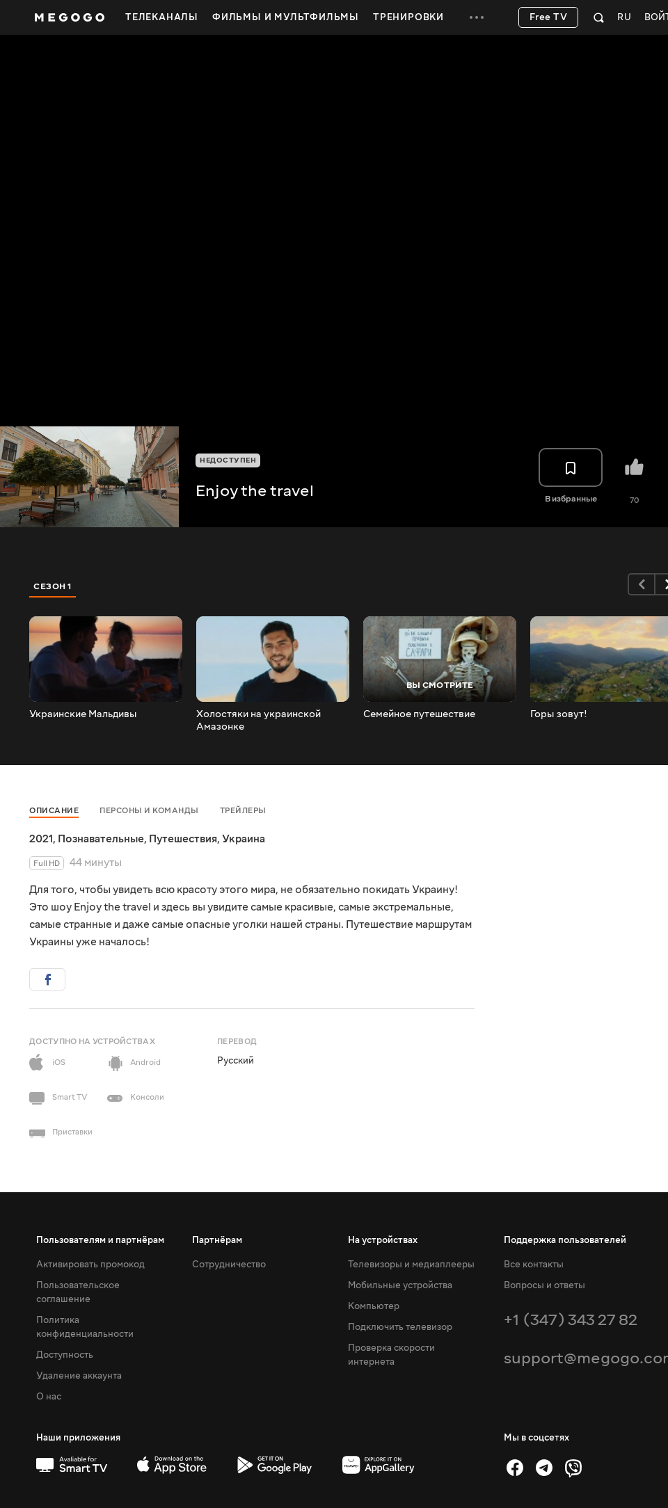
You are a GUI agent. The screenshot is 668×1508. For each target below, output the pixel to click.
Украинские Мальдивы (83, 714)
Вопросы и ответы (544, 1285)
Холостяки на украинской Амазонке (258, 720)
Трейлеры (243, 810)
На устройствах (383, 1240)
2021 (41, 839)
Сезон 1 (52, 586)
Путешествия (183, 839)
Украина (243, 839)
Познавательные (101, 839)
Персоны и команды (149, 810)
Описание (54, 810)
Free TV (549, 17)
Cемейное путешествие (419, 714)
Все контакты (534, 1264)
